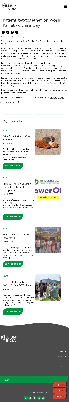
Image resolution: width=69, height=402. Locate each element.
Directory (60, 396)
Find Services (60, 351)
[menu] (65, 6)
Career (63, 362)
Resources (62, 356)
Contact (63, 367)
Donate (60, 390)
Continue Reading (12, 166)
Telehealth (60, 385)
